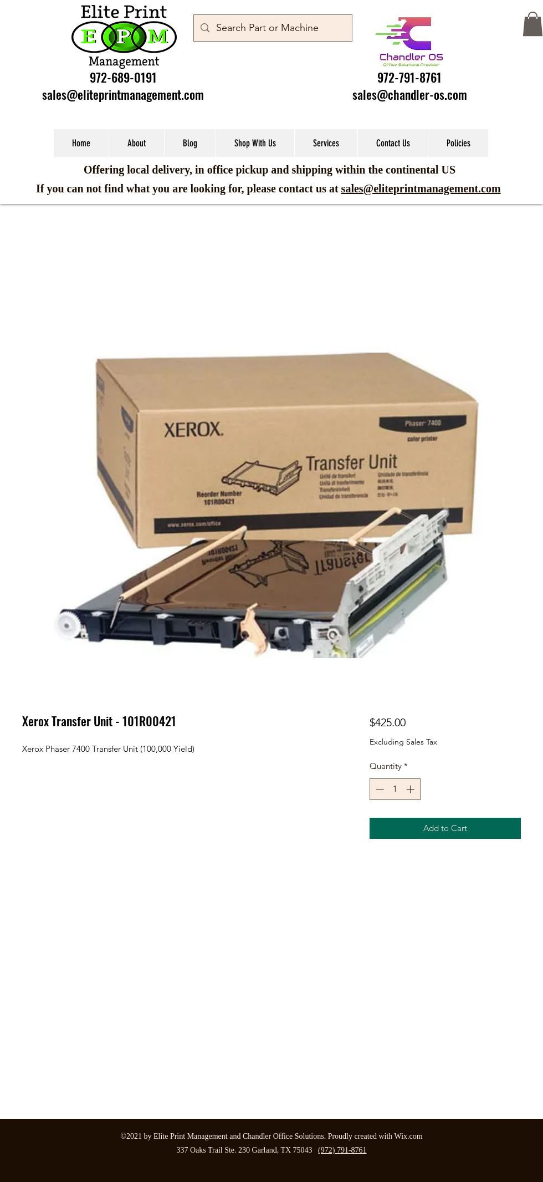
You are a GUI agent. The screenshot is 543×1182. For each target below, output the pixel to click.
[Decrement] (378, 789)
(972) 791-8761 (342, 1150)
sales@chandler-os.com (409, 94)
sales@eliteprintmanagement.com (123, 94)
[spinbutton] (395, 789)
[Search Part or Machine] (272, 28)
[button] (532, 24)
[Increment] (411, 789)
